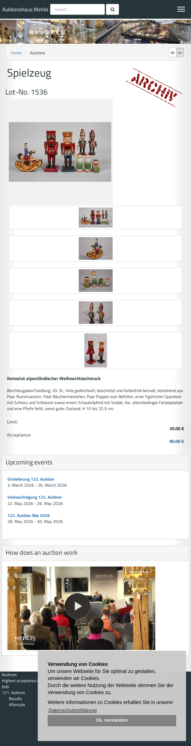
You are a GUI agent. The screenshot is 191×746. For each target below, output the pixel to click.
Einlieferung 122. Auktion (30, 479)
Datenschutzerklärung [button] (73, 710)
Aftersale (17, 704)
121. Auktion (13, 692)
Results (15, 698)
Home (16, 52)
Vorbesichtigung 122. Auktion (34, 497)
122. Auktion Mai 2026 (28, 515)
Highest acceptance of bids (21, 683)
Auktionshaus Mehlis (25, 9)
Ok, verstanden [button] (112, 720)
